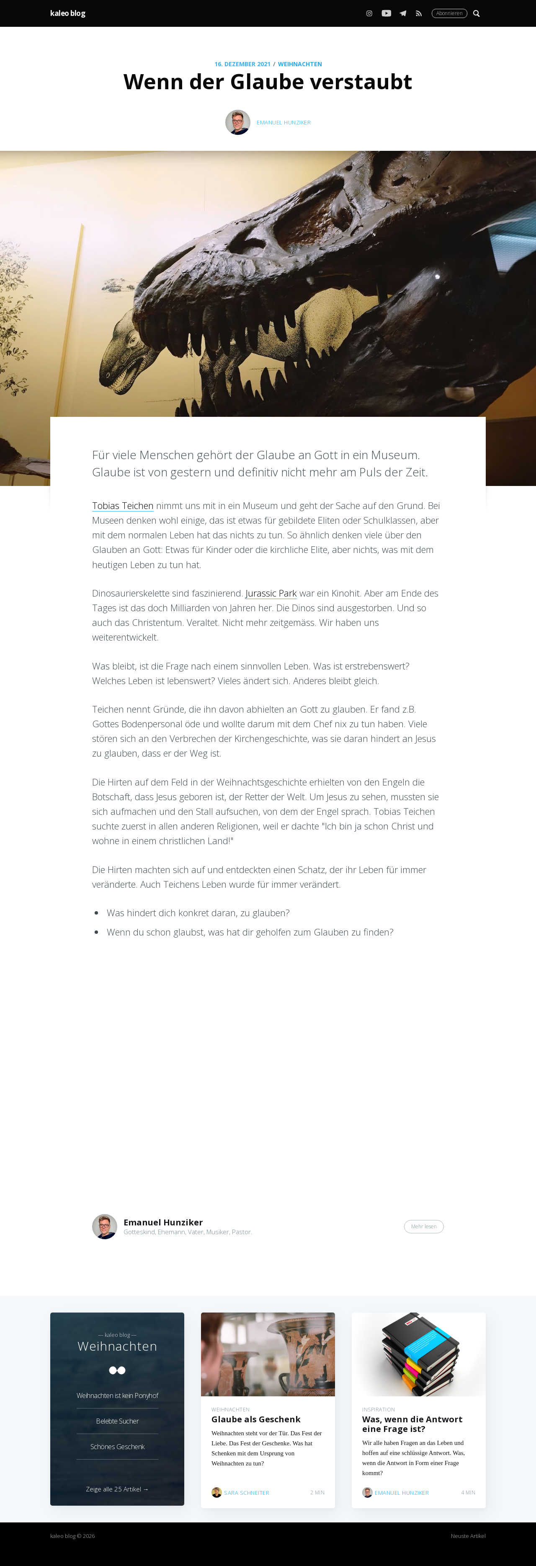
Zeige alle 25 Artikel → (117, 1489)
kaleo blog (67, 13)
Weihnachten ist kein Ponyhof (117, 1393)
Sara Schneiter (246, 1490)
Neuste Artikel (468, 1536)
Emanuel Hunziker (284, 122)
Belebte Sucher (117, 1418)
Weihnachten (300, 64)
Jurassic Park (271, 593)
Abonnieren (449, 13)
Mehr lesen (424, 1226)
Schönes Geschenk (117, 1444)
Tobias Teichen (123, 505)
